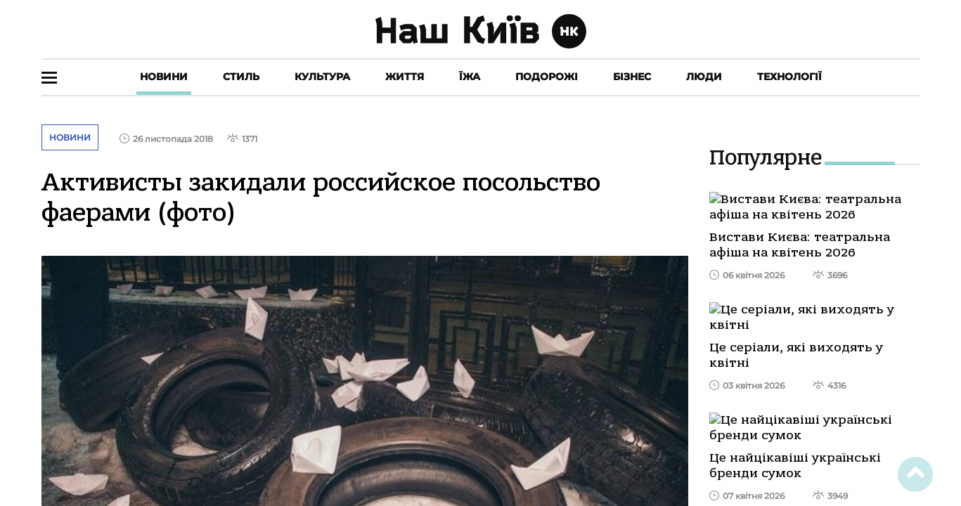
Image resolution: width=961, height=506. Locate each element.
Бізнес (632, 76)
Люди (704, 76)
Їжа (469, 76)
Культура (322, 76)
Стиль (241, 76)
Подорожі (546, 76)
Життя (404, 76)
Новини (164, 76)
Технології (789, 76)
